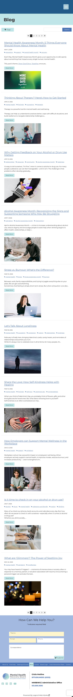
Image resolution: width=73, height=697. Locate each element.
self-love (28, 388)
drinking (60, 502)
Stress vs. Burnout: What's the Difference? (28, 269)
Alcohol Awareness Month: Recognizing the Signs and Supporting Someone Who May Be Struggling (34, 212)
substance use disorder (39, 502)
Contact (68, 660)
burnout (45, 276)
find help (20, 104)
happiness (60, 161)
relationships (9, 161)
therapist (39, 104)
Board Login (44, 660)
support (17, 52)
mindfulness (31, 561)
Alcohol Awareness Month (45, 161)
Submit (59, 654)
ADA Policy (31, 693)
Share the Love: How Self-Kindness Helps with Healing (35, 381)
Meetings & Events (22, 660)
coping (40, 332)
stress (19, 276)
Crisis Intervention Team (56, 660)
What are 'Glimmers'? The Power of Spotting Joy (32, 554)
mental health (9, 104)
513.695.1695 (37, 682)
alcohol (7, 502)
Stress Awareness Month (32, 276)
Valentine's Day (39, 388)
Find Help (12, 660)
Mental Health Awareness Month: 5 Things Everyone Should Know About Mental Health (34, 44)
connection (31, 332)
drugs (14, 502)
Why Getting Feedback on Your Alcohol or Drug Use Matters (33, 153)
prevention (8, 52)
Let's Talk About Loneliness (19, 325)
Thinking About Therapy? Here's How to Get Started (33, 97)
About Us (5, 660)
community (30, 161)
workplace (29, 446)
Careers (36, 660)
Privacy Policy (41, 693)
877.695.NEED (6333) (41, 673)
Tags (8, 30)
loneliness (60, 332)
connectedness (52, 388)
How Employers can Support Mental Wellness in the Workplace (33, 438)
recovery (43, 52)
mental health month (30, 52)
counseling (29, 104)
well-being (8, 220)
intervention (39, 220)
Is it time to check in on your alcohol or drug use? (32, 495)
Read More (9, 68)
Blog (31, 660)
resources (20, 161)
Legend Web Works (41, 691)
